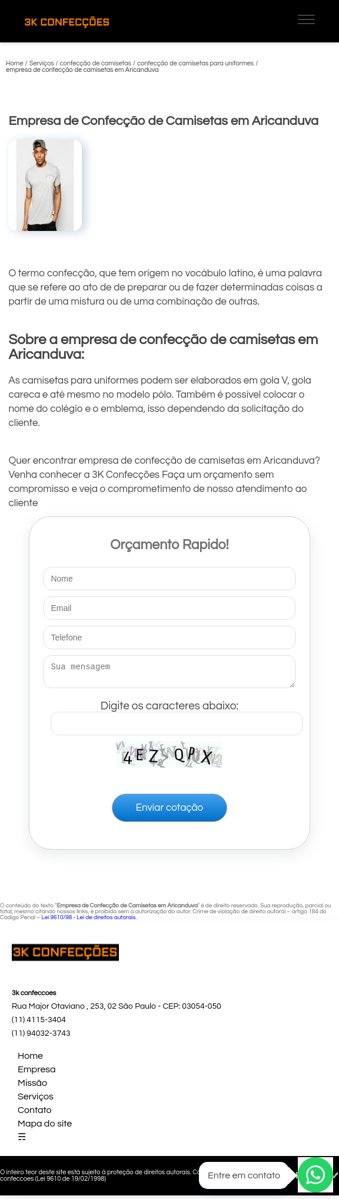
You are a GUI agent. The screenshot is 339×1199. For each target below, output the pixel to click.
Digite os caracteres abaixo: (176, 715)
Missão (32, 1086)
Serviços (36, 1100)
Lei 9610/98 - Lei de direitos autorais (88, 921)
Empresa (37, 1073)
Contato (35, 1113)
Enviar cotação (169, 811)
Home (30, 1059)
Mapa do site (45, 1127)
